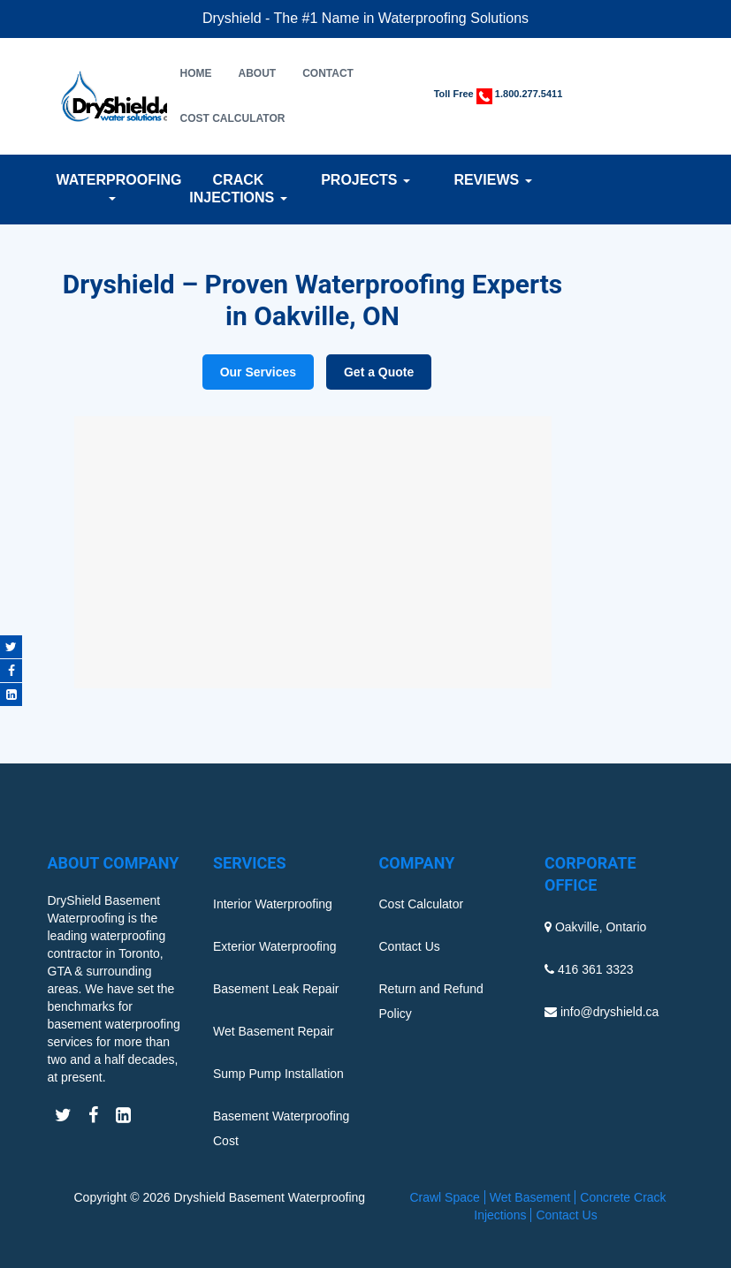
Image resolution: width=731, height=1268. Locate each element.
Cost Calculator (233, 118)
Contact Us (409, 946)
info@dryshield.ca (609, 1012)
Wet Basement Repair (273, 1031)
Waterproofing (111, 186)
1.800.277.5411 (528, 93)
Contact (328, 73)
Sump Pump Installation (278, 1074)
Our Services (258, 372)
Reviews (492, 179)
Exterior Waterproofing (275, 946)
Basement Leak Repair (276, 989)
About (258, 73)
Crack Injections (237, 188)
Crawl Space (444, 1197)
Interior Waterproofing (272, 904)
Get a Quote (379, 372)
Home (196, 73)
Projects (365, 179)
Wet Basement (530, 1197)
